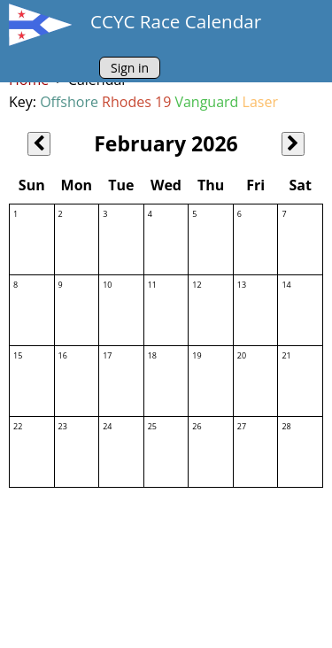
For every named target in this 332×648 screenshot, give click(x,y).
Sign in (130, 67)
